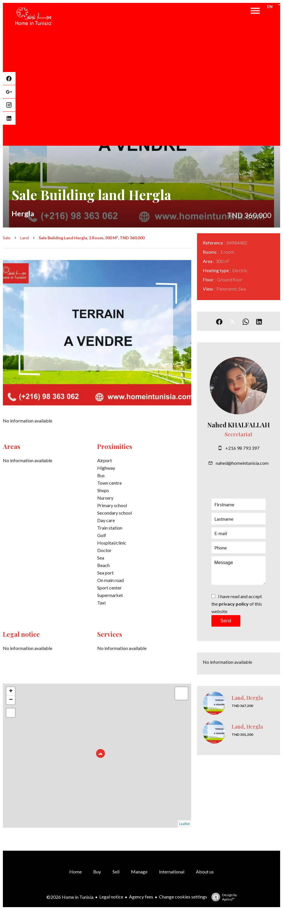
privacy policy (234, 603)
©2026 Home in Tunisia (69, 897)
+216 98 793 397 (242, 448)
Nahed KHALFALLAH (238, 424)
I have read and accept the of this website (236, 604)
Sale (6, 237)
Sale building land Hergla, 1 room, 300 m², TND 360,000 (92, 237)
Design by (223, 897)
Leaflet (184, 824)
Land (24, 237)
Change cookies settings (183, 896)
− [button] (11, 700)
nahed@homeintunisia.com (242, 463)
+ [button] (11, 691)
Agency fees (141, 896)
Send (225, 620)
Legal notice (111, 896)
